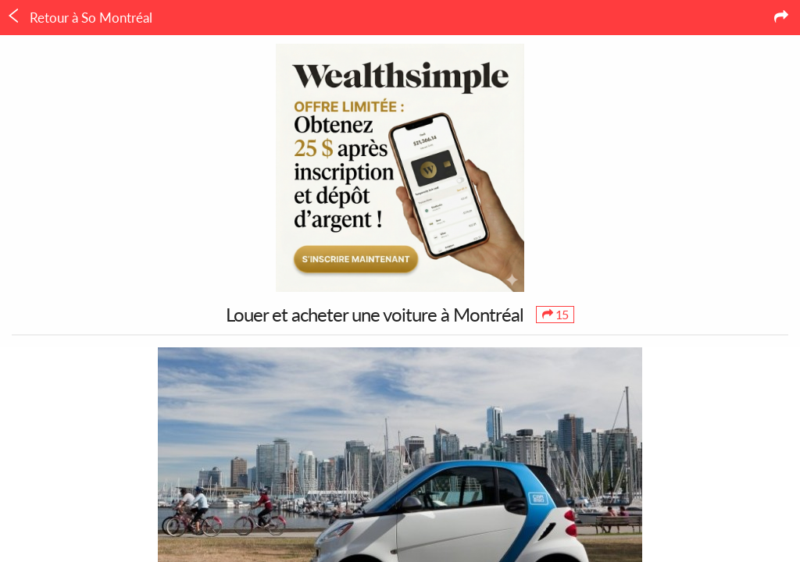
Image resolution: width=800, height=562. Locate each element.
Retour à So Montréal (79, 17)
